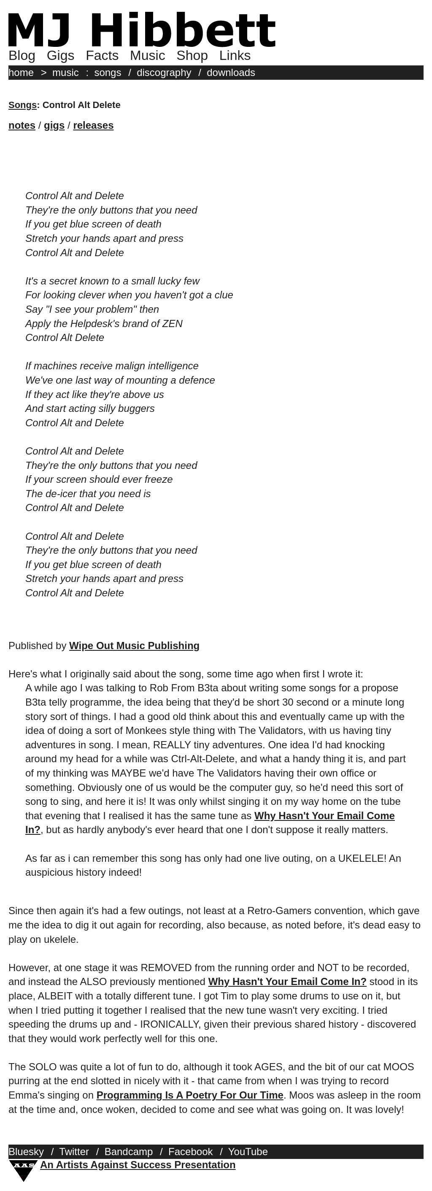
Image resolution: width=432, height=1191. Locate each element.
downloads (231, 72)
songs (107, 72)
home (21, 72)
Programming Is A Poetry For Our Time (190, 1095)
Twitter (74, 1151)
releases (93, 125)
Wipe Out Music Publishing (134, 645)
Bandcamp (129, 1151)
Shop (192, 55)
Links (235, 55)
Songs (22, 105)
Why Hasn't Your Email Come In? (287, 981)
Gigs (61, 55)
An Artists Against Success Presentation (138, 1164)
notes (21, 125)
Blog (21, 55)
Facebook (190, 1151)
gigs (54, 125)
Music (147, 55)
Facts (102, 55)
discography (164, 72)
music (65, 72)
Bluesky (26, 1151)
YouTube (248, 1151)
